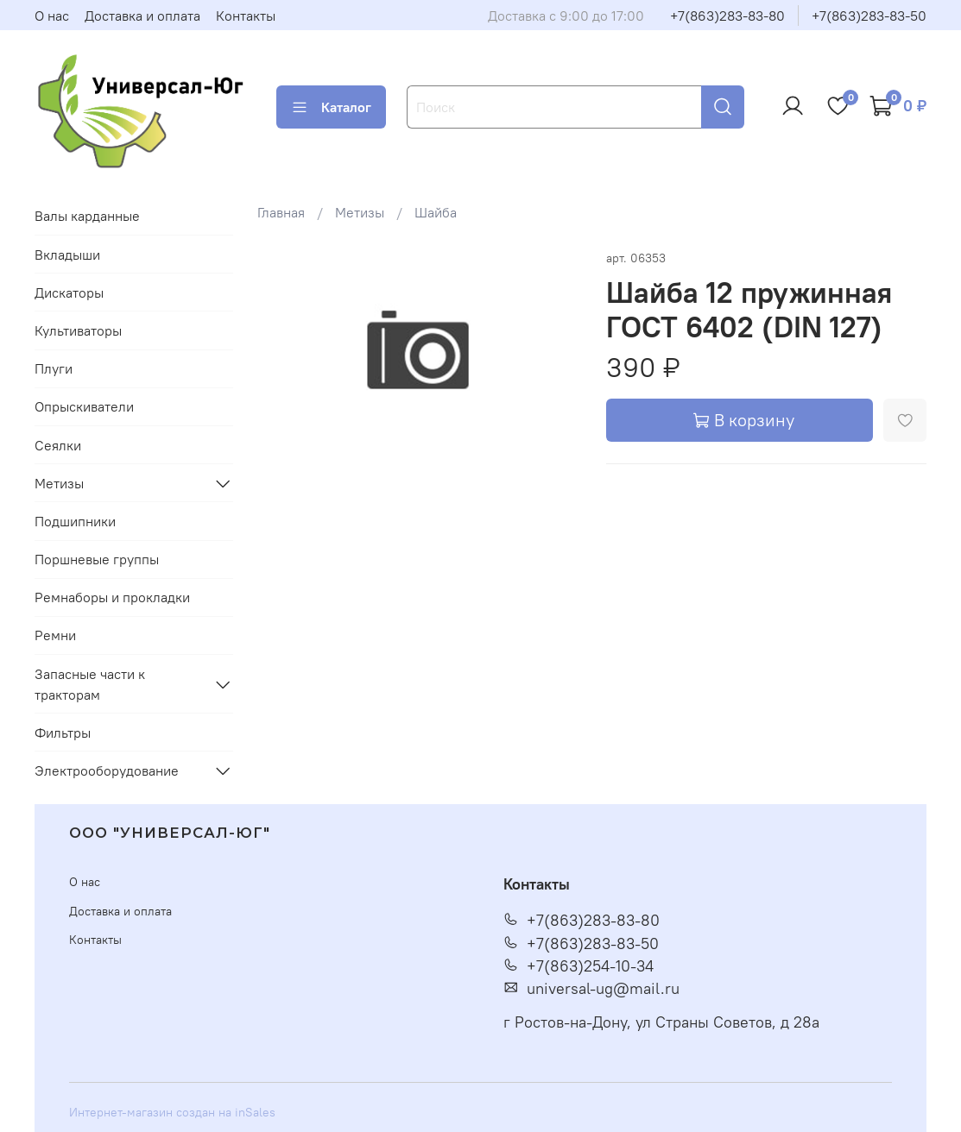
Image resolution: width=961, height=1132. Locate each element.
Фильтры (63, 732)
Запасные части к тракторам (90, 684)
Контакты (245, 15)
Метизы (359, 212)
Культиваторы (78, 330)
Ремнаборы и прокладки (112, 597)
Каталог (331, 107)
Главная (281, 212)
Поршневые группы (97, 559)
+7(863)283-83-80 (727, 15)
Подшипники (75, 521)
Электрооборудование (107, 770)
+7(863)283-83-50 (869, 15)
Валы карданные (87, 215)
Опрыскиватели (84, 406)
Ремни (55, 635)
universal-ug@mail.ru (591, 988)
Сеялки (58, 445)
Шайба (435, 212)
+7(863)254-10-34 (578, 966)
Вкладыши (67, 254)
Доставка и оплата (142, 15)
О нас (52, 15)
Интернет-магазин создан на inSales (172, 1112)
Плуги (54, 368)
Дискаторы (69, 292)
